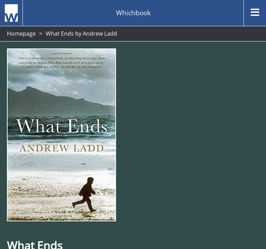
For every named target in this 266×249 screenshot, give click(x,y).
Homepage (21, 33)
